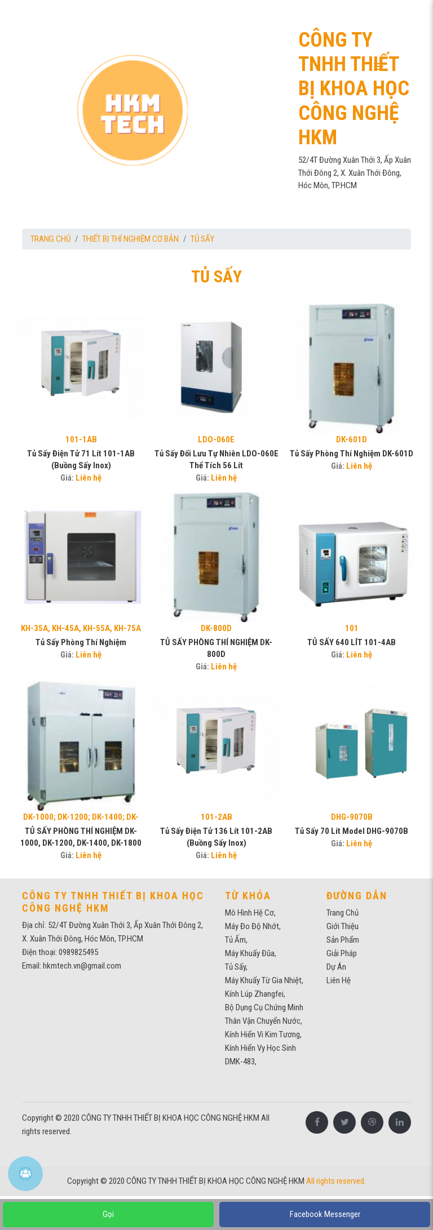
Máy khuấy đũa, (250, 953)
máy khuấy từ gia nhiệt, (264, 980)
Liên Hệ (338, 980)
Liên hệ (88, 478)
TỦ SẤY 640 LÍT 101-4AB (351, 642)
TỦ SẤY (202, 239)
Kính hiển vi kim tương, (263, 1034)
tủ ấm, (236, 940)
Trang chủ (50, 239)
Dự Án (336, 967)
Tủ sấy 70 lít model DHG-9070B (351, 831)
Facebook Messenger (325, 1214)
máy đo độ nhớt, (253, 926)
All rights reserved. (336, 1181)
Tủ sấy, (236, 967)
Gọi (108, 1214)
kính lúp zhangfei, (255, 994)
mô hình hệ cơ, (250, 913)
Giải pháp (341, 953)
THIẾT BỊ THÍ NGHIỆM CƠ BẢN (130, 239)
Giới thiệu (342, 926)
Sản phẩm (342, 940)
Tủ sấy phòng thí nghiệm (81, 642)
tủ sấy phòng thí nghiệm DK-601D (351, 454)
